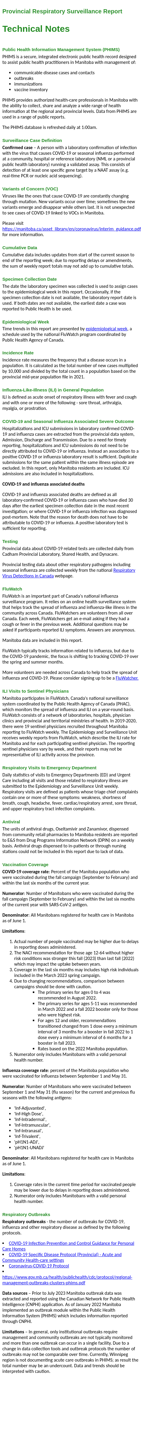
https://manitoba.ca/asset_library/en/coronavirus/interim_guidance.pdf (71, 229)
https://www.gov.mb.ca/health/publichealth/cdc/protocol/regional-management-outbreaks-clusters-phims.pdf (67, 1280)
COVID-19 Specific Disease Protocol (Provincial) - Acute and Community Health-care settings (61, 1257)
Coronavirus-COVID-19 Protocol (39, 1266)
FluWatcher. (127, 678)
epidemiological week (106, 328)
